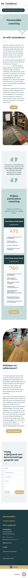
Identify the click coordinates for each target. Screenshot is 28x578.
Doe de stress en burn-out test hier (13, 10)
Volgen (15, 567)
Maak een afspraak (14, 431)
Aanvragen (13, 312)
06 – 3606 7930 (8, 537)
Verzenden (19, 492)
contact (19, 422)
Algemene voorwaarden (10, 551)
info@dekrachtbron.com (11, 539)
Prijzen (14, 107)
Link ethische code (8, 558)
